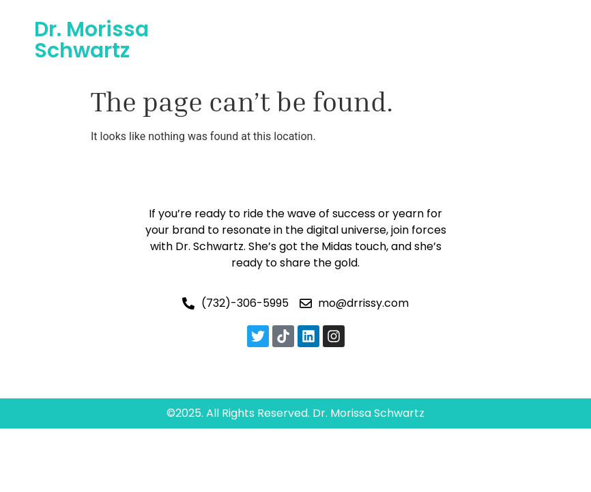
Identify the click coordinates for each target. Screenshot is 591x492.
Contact (377, 55)
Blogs (313, 55)
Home (228, 23)
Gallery (254, 55)
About (286, 23)
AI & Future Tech (376, 23)
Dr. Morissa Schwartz (91, 40)
